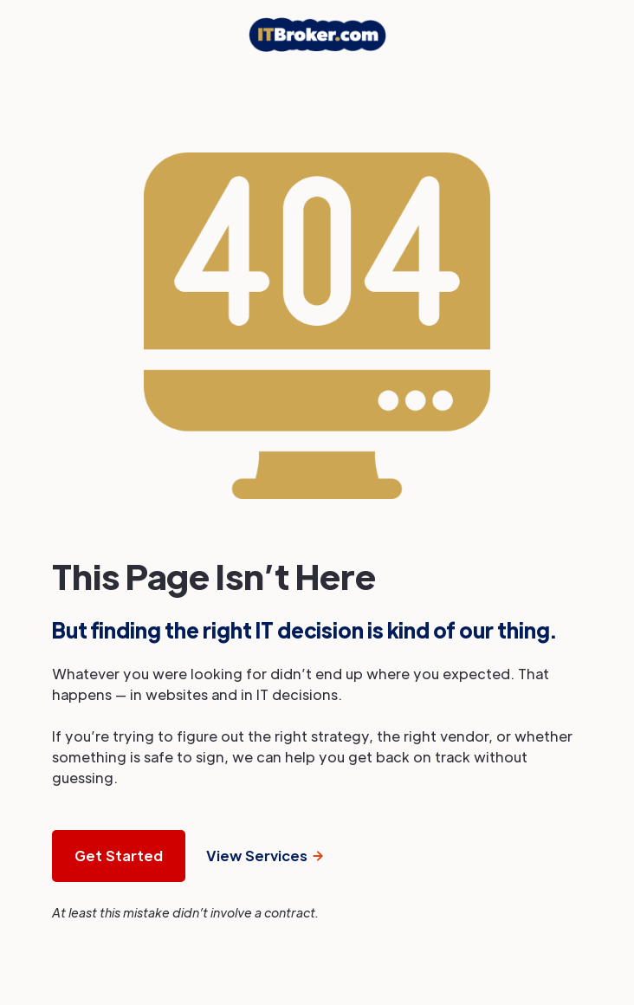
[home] (317, 34)
